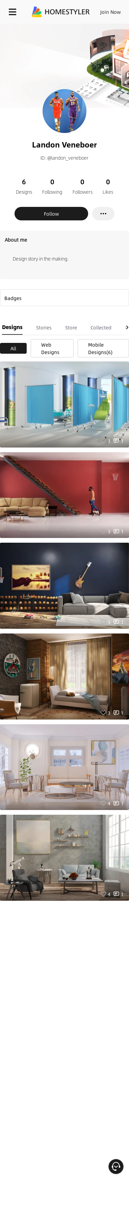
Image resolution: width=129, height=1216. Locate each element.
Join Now (110, 12)
